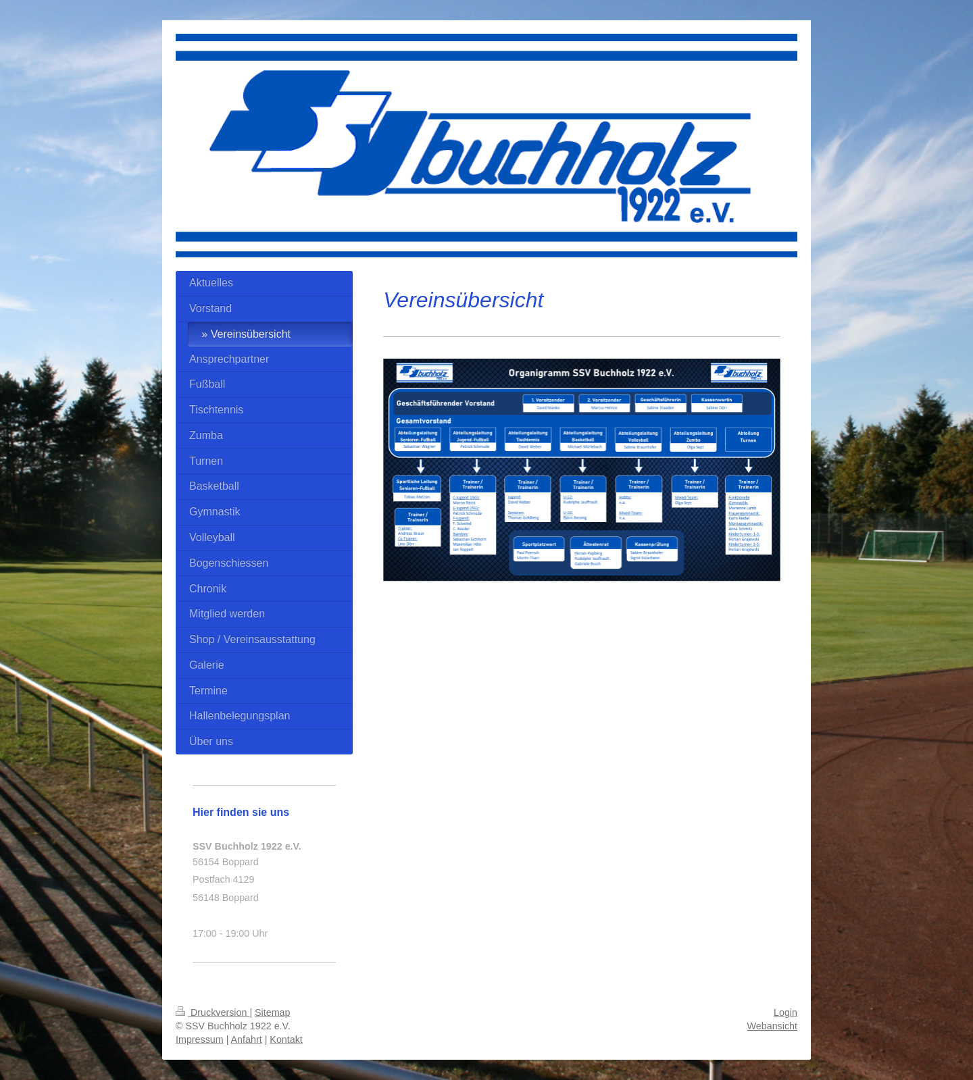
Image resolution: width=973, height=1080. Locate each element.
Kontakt (286, 1039)
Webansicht (772, 1026)
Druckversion (212, 1012)
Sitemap (272, 1012)
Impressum (200, 1039)
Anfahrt (246, 1039)
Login (785, 1012)
